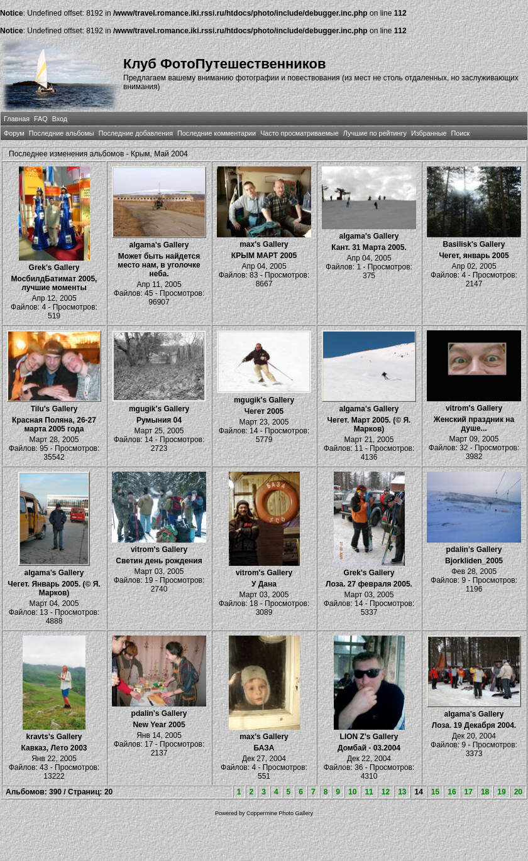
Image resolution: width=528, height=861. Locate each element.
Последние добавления (136, 133)
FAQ (41, 118)
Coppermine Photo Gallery (279, 813)
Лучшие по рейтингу (375, 133)
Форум (14, 133)
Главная (17, 118)
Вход (59, 118)
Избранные (428, 133)
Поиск (460, 133)
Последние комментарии (216, 133)
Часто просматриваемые (299, 133)
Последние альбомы (61, 133)
